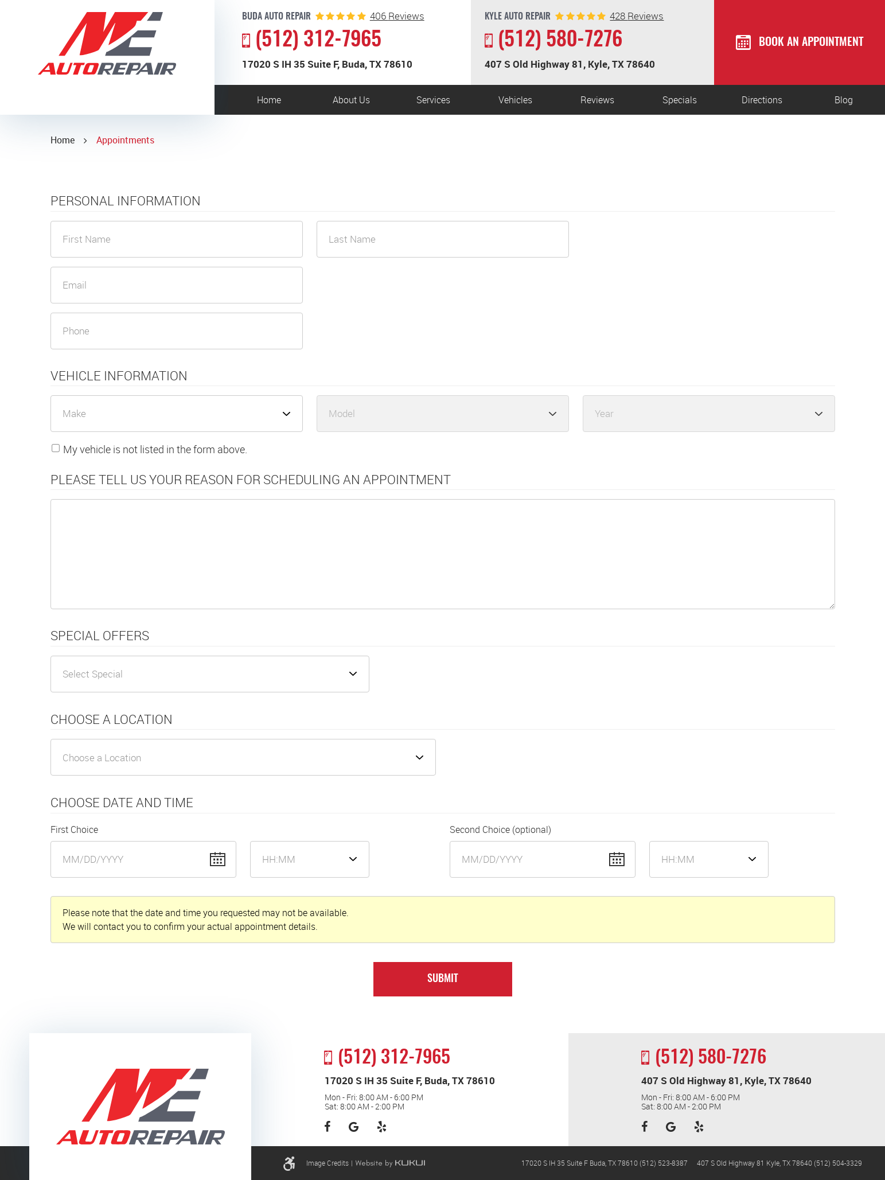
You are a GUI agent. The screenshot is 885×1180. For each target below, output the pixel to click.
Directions (762, 100)
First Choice (74, 829)
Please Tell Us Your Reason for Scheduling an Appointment (250, 480)
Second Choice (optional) (500, 829)
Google (353, 1126)
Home (269, 100)
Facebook (327, 1126)
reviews (397, 16)
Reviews (597, 100)
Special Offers (99, 636)
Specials (679, 100)
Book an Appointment (811, 42)
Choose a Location (111, 719)
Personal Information (125, 201)
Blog (844, 100)
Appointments (125, 140)
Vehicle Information (119, 376)
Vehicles (515, 100)
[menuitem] (269, 100)
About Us (351, 100)
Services (433, 100)
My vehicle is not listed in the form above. (155, 449)
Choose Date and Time (121, 803)
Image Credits (327, 1162)
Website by (390, 1163)
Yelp (382, 1126)
